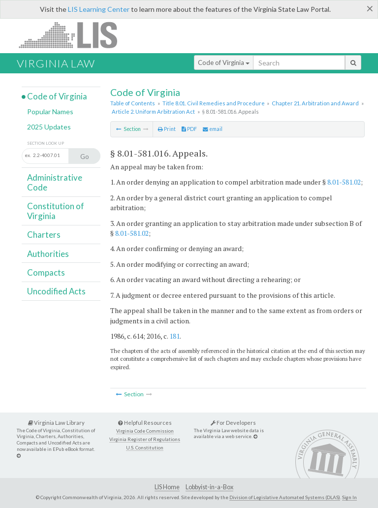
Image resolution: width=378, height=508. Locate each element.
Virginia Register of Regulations (144, 439)
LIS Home (167, 487)
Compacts (46, 272)
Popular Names (50, 111)
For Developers (233, 422)
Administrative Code (54, 182)
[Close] (370, 8)
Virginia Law (56, 63)
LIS (73, 34)
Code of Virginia (224, 62)
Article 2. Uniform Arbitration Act (153, 111)
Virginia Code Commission (145, 431)
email (212, 129)
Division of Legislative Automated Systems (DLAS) (284, 497)
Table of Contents (132, 103)
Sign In (349, 497)
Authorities (48, 254)
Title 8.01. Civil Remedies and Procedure (213, 103)
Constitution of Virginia (55, 211)
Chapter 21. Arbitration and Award (315, 103)
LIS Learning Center (98, 9)
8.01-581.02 (344, 182)
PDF (189, 129)
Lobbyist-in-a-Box (209, 487)
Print (167, 129)
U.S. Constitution (144, 447)
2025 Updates (49, 127)
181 (174, 336)
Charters (44, 234)
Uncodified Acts (56, 291)
